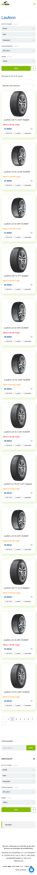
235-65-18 (9, 705)
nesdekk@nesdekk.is (14, 858)
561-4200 (30, 855)
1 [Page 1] (8, 719)
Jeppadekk (27, 497)
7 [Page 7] (32, 719)
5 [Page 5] (24, 719)
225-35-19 (9, 237)
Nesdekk (8, 825)
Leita (16, 68)
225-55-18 (9, 133)
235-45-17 (9, 289)
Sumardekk (27, 185)
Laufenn (18, 133)
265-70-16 (9, 497)
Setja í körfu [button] (34, 128)
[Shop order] (18, 85)
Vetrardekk (27, 133)
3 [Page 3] (16, 719)
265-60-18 (9, 445)
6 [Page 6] (28, 719)
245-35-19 (9, 549)
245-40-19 (9, 653)
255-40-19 (9, 393)
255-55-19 (9, 185)
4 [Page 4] (20, 719)
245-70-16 (9, 601)
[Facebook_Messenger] (31, 869)
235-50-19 (9, 341)
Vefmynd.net (18, 861)
